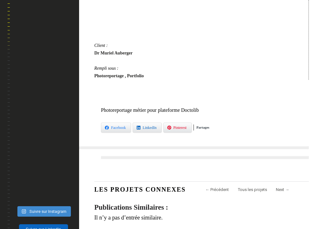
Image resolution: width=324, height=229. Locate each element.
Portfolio (135, 75)
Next (282, 189)
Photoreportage (109, 75)
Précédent (217, 189)
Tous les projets (252, 189)
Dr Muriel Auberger (113, 53)
